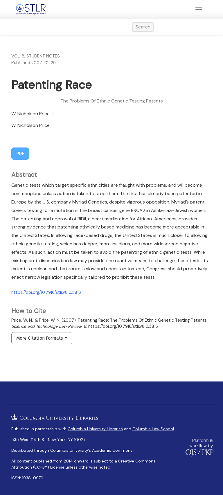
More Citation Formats (40, 338)
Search (143, 27)
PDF (20, 153)
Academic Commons (112, 450)
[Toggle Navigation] (199, 9)
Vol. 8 (17, 56)
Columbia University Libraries (95, 428)
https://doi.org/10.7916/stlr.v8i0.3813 (46, 292)
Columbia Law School (153, 428)
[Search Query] (100, 27)
